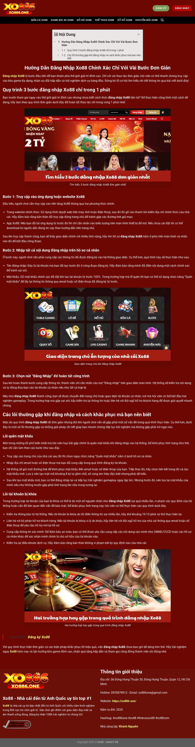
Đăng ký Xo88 (39, 637)
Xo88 (13, 651)
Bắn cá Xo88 (39, 20)
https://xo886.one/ (124, 701)
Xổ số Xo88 (124, 20)
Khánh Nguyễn (128, 726)
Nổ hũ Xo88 (84, 20)
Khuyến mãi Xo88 (146, 20)
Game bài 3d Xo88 (62, 20)
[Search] (162, 20)
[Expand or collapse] (139, 34)
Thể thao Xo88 (104, 20)
